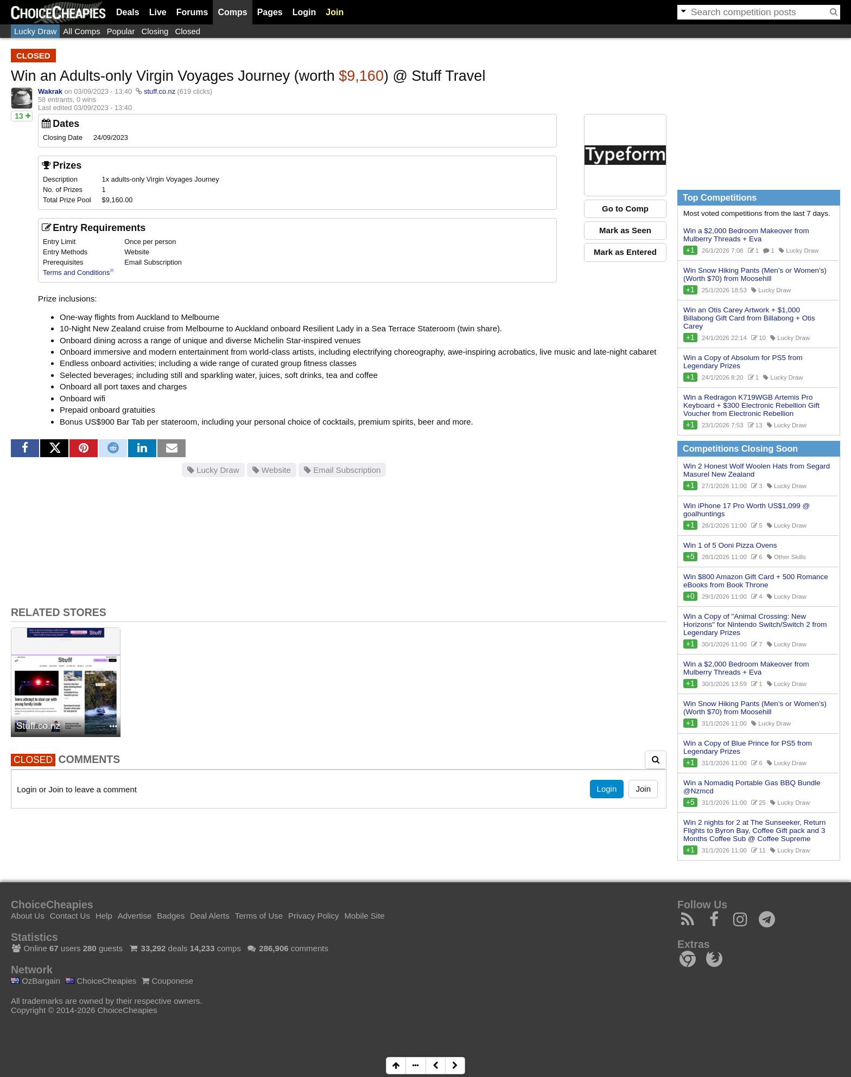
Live (158, 12)
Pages (270, 12)
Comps (232, 12)
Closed (187, 31)
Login (304, 12)
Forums (192, 12)
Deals (127, 12)
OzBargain (35, 980)
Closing (154, 31)
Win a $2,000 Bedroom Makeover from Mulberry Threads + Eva (746, 235)
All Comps (81, 31)
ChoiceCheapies (101, 980)
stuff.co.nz (159, 91)
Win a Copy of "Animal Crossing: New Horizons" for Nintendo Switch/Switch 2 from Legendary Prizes (755, 624)
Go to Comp (625, 208)
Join (335, 12)
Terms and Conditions (76, 272)
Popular (121, 31)
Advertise (135, 915)
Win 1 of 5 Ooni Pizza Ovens (730, 545)
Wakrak (50, 91)
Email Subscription (342, 470)
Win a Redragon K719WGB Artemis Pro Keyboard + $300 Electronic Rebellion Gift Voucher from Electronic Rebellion (751, 405)
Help (104, 915)
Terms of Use (259, 915)
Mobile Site (364, 915)
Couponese (167, 980)
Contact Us (70, 915)
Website (271, 470)
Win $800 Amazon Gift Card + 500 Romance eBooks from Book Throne (755, 581)
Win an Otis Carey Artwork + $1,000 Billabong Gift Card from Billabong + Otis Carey (749, 318)
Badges (171, 915)
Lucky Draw (35, 31)
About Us (28, 915)
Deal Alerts (210, 915)
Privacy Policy (313, 915)
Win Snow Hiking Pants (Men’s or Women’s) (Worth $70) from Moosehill (755, 274)
